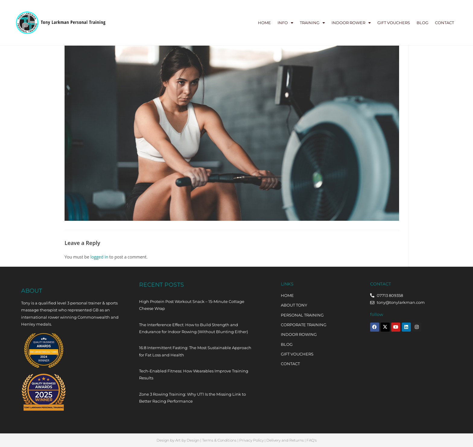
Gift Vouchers (393, 22)
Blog (422, 22)
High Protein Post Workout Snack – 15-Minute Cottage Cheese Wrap (191, 305)
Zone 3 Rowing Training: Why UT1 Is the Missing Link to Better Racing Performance (192, 398)
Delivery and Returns (285, 440)
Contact (444, 22)
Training (312, 22)
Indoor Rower (351, 22)
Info (285, 22)
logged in (99, 257)
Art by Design (187, 440)
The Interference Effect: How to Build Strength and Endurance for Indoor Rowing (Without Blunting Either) (193, 328)
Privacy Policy (251, 440)
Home (264, 22)
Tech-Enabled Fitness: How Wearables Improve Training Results (193, 374)
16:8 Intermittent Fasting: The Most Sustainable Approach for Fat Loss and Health (195, 351)
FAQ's (311, 440)
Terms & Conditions (219, 440)
